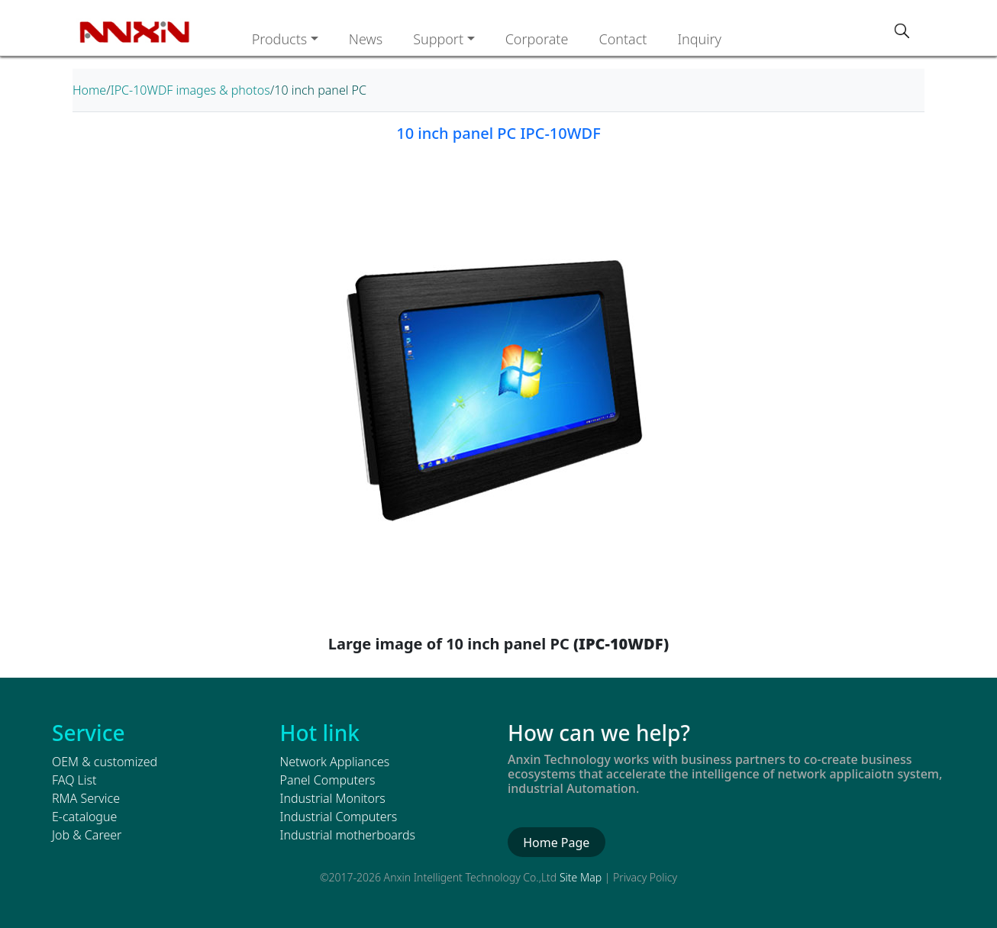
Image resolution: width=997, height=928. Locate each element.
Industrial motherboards (347, 834)
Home (89, 90)
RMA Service (86, 798)
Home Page (556, 842)
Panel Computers (328, 780)
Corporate (537, 39)
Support (438, 39)
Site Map (581, 877)
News (365, 39)
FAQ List (74, 780)
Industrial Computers (339, 816)
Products (280, 39)
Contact (623, 39)
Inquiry (699, 39)
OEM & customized (104, 761)
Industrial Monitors (333, 798)
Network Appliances (335, 761)
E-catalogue (84, 816)
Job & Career (86, 834)
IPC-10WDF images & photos (190, 90)
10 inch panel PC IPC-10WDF (498, 133)
